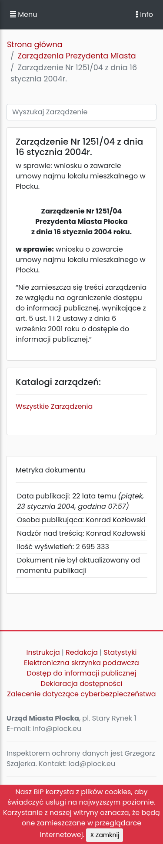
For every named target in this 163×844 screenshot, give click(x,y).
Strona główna (35, 44)
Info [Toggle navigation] (144, 14)
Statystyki (119, 652)
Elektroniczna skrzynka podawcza (81, 663)
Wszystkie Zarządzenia (54, 406)
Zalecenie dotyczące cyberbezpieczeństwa (81, 694)
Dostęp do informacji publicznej (81, 673)
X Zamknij (104, 835)
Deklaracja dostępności (81, 684)
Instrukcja (43, 652)
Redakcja (82, 652)
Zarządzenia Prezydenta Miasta (76, 56)
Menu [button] (23, 14)
